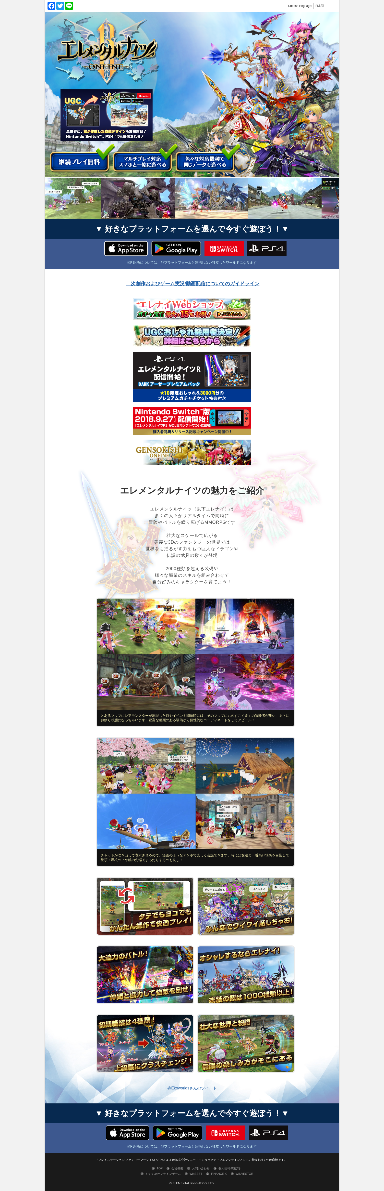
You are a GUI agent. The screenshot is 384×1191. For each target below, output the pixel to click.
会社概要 (177, 1168)
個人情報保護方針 (230, 1168)
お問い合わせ (201, 1168)
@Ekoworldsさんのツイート (192, 1088)
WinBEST (196, 1173)
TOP (160, 1168)
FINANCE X (219, 1173)
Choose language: (300, 5)
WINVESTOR (244, 1173)
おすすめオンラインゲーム (163, 1173)
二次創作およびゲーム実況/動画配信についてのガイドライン (193, 283)
